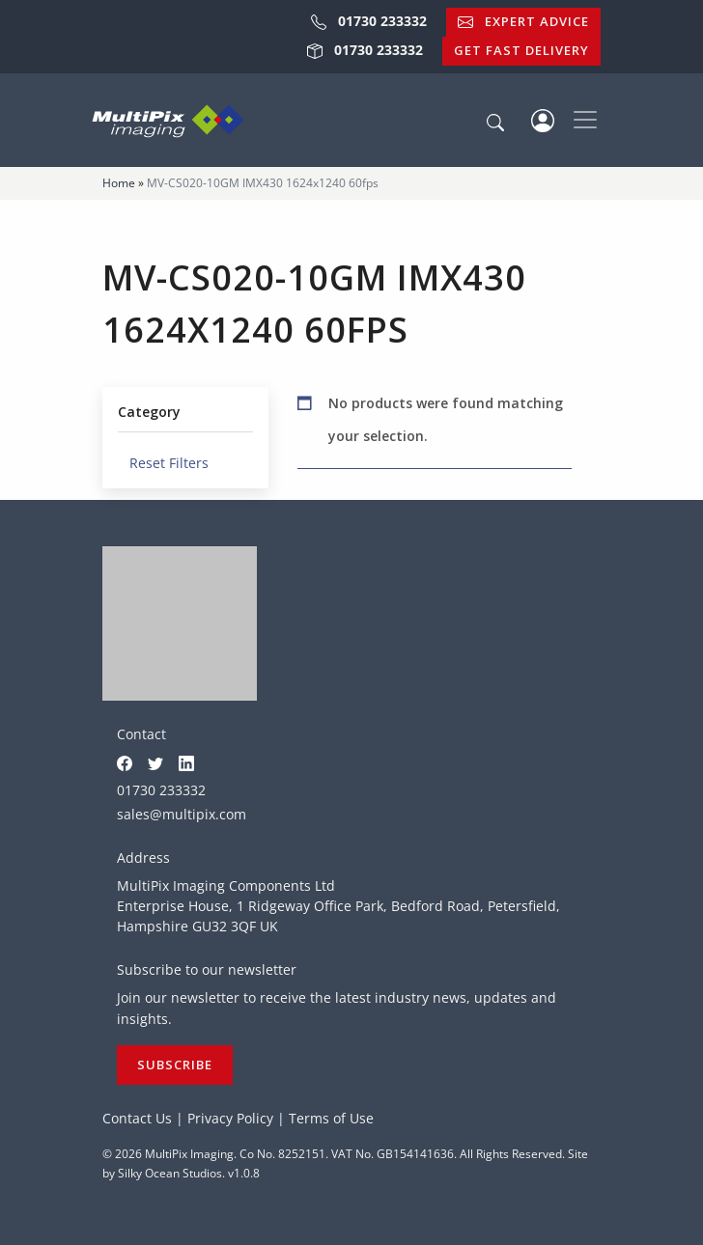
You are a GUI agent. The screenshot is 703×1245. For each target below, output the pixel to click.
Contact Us (137, 1118)
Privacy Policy (230, 1118)
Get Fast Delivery (521, 50)
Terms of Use (331, 1118)
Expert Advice (523, 21)
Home (118, 183)
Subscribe (174, 1064)
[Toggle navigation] (585, 119)
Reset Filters (163, 463)
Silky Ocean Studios (170, 1173)
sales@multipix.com (181, 814)
